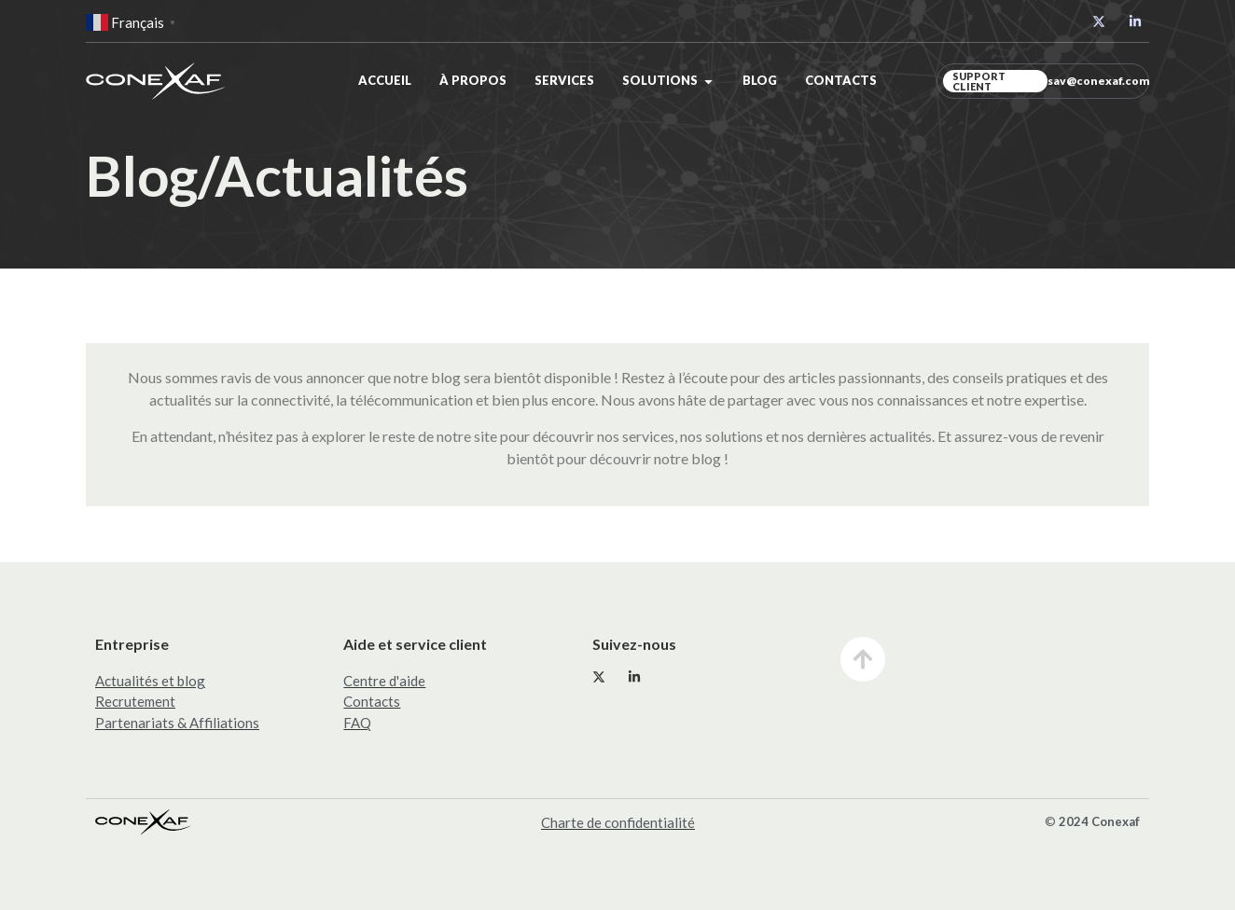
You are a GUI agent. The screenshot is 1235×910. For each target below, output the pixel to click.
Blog (759, 80)
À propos (472, 80)
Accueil (384, 80)
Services (564, 80)
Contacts (841, 80)
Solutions (660, 80)
